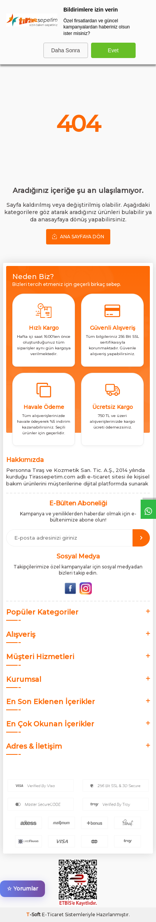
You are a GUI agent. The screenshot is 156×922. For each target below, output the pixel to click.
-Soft (34, 914)
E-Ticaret (53, 914)
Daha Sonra (65, 50)
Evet (113, 50)
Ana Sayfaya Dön (78, 236)
